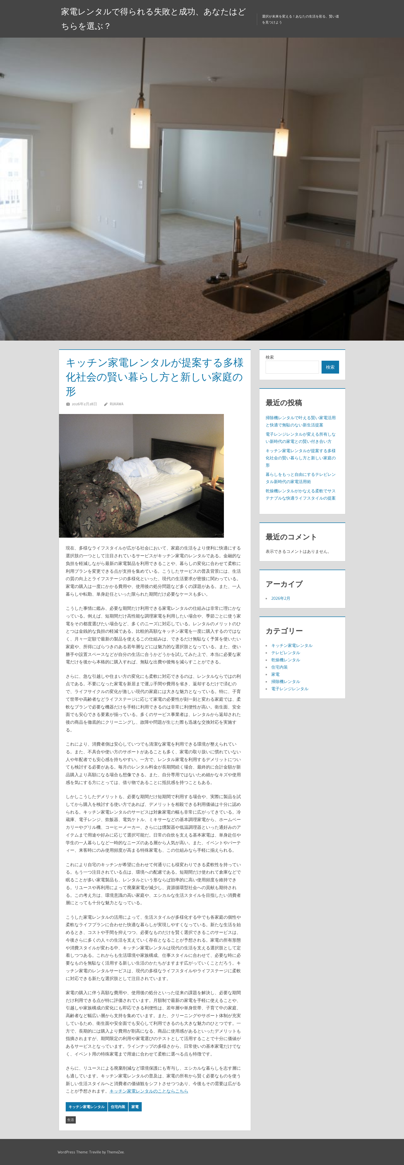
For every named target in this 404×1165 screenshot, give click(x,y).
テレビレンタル (285, 652)
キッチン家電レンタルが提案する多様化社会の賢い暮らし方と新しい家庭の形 (301, 458)
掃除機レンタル (285, 681)
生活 (70, 1120)
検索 (270, 357)
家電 (135, 1106)
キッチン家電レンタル (87, 1106)
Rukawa (116, 403)
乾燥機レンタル (285, 659)
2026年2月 (280, 598)
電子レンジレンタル (289, 688)
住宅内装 (118, 1106)
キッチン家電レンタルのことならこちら (149, 1091)
